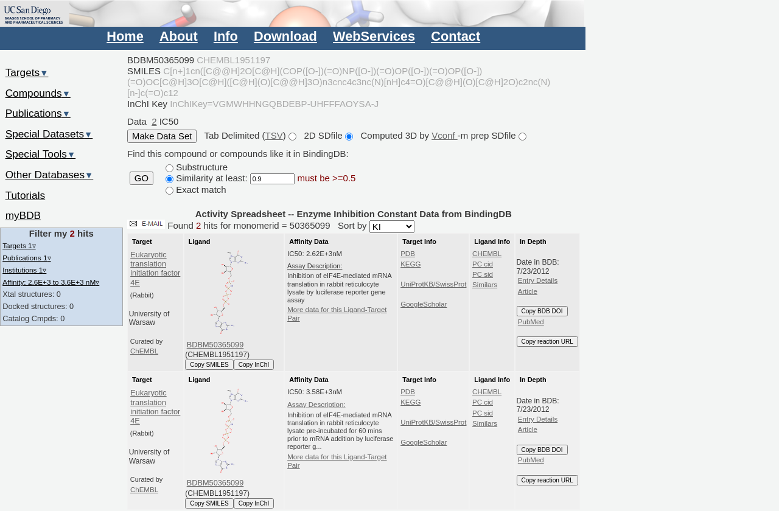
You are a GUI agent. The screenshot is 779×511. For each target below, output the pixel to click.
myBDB (23, 215)
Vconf (444, 135)
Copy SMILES (209, 364)
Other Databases (49, 175)
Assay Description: (316, 404)
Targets (27, 72)
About (178, 36)
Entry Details (537, 280)
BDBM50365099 (215, 344)
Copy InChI (254, 364)
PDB (407, 253)
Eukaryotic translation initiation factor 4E (155, 268)
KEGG (410, 264)
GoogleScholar (423, 304)
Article (527, 291)
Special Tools (40, 154)
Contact (455, 36)
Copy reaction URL (547, 341)
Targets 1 (18, 245)
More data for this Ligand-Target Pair (336, 314)
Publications (38, 113)
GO (141, 178)
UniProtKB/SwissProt (433, 284)
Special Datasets (49, 134)
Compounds (38, 93)
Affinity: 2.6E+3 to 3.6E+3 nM (50, 282)
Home (125, 36)
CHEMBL (486, 253)
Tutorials (25, 195)
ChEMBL (144, 351)
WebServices (374, 36)
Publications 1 (26, 258)
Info (226, 36)
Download (285, 36)
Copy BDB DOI (542, 311)
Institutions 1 (24, 270)
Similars (484, 284)
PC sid (482, 274)
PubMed (531, 321)
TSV (274, 135)
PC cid (482, 264)
